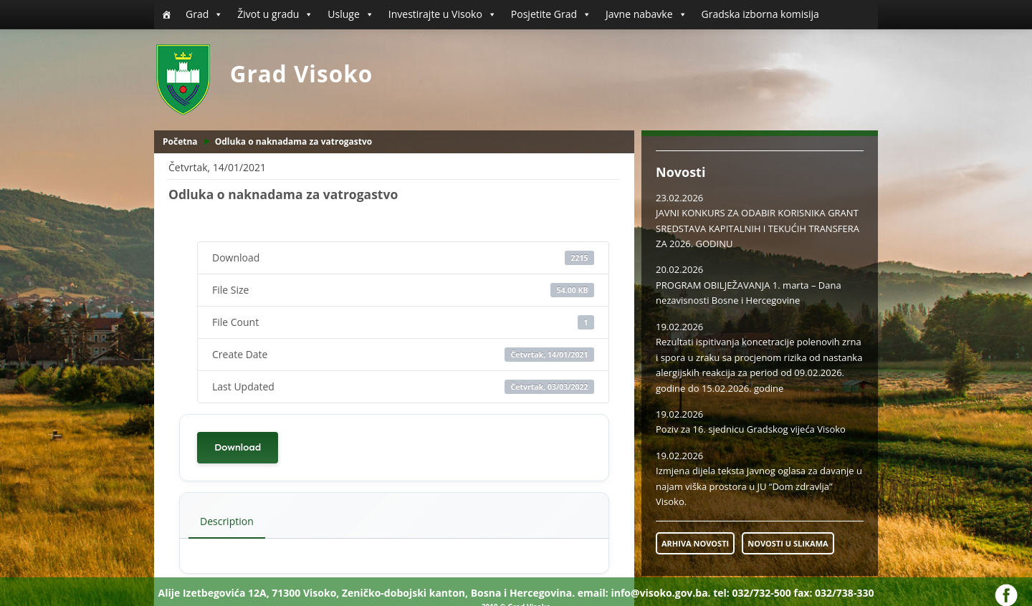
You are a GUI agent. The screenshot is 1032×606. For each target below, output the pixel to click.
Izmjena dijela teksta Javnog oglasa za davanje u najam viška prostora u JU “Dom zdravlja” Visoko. (759, 486)
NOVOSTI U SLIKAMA (787, 543)
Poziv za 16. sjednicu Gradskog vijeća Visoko (751, 429)
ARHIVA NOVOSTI (695, 543)
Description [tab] (227, 521)
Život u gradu (275, 14)
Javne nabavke (646, 14)
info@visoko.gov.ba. (660, 593)
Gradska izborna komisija (760, 14)
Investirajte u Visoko (442, 14)
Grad (204, 14)
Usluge (350, 14)
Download (237, 447)
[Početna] (166, 14)
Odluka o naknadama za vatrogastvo (294, 141)
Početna (180, 141)
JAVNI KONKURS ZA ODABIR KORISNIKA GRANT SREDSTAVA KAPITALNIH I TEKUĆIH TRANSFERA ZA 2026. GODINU (757, 228)
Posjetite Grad (551, 14)
